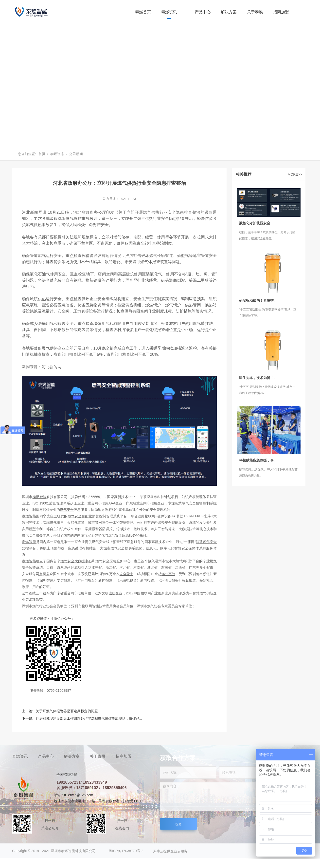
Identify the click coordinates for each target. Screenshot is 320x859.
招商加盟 (281, 12)
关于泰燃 (255, 12)
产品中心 (203, 12)
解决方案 (229, 12)
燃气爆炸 (74, 218)
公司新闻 (76, 154)
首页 (41, 154)
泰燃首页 (143, 12)
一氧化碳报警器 (155, 330)
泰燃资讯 (169, 12)
